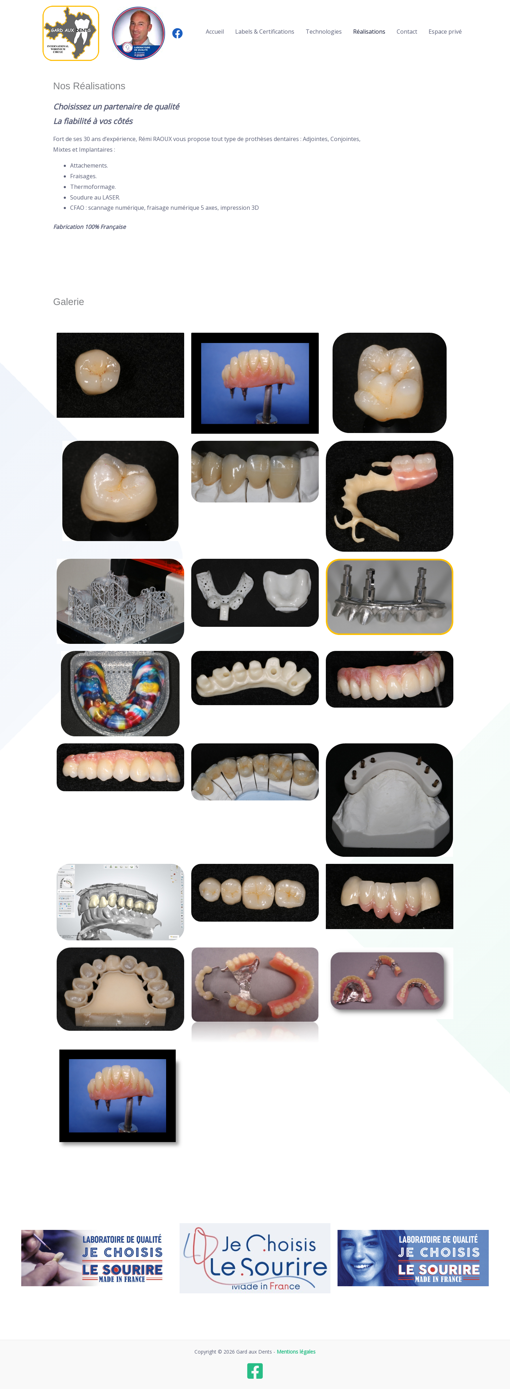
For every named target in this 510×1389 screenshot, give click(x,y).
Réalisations (369, 31)
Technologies (324, 31)
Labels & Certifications (264, 31)
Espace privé (445, 31)
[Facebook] (177, 33)
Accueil (215, 31)
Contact (407, 31)
